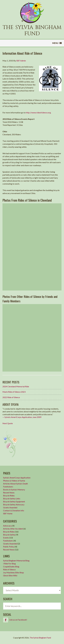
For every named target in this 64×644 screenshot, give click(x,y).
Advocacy (7, 525)
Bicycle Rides (9, 495)
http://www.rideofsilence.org (38, 112)
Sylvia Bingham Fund (32, 12)
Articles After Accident (13, 528)
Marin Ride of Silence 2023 (13, 392)
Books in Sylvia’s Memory (14, 489)
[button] (55, 43)
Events (6, 537)
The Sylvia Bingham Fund (40, 637)
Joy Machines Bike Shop (13, 572)
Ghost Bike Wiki (10, 575)
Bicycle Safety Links (11, 498)
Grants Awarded (10, 507)
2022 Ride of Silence (11, 397)
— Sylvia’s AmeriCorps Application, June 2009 (21, 417)
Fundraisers (8, 486)
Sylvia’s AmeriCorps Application (16, 477)
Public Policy (8, 546)
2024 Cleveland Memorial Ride (15, 386)
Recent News (8, 492)
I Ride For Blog (9, 563)
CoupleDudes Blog (11, 566)
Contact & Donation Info (13, 510)
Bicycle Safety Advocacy (13, 504)
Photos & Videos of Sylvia (14, 480)
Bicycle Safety (9, 534)
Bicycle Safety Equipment (14, 501)
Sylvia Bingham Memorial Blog (16, 560)
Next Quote (7, 423)
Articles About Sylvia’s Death (15, 483)
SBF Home (7, 513)
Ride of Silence (9, 569)
